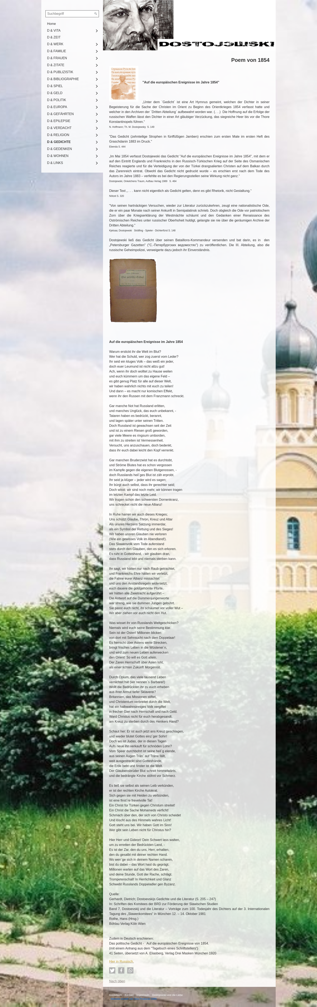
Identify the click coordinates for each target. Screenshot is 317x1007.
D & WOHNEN (57, 156)
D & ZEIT (54, 37)
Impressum (142, 995)
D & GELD (54, 93)
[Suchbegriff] (72, 13)
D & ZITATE (55, 65)
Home (51, 23)
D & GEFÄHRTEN (60, 114)
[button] (112, 970)
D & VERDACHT (59, 128)
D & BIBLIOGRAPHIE (63, 79)
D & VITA (54, 30)
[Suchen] (96, 14)
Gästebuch (115, 995)
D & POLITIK (56, 100)
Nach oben (117, 981)
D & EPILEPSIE (58, 121)
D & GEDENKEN (59, 149)
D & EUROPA (57, 107)
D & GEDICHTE (59, 142)
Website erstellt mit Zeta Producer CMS (134, 998)
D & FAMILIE (56, 51)
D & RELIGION (58, 135)
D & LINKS (55, 163)
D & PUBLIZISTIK (60, 72)
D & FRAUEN (57, 58)
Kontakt (129, 995)
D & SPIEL (55, 86)
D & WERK (55, 44)
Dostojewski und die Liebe (167, 995)
